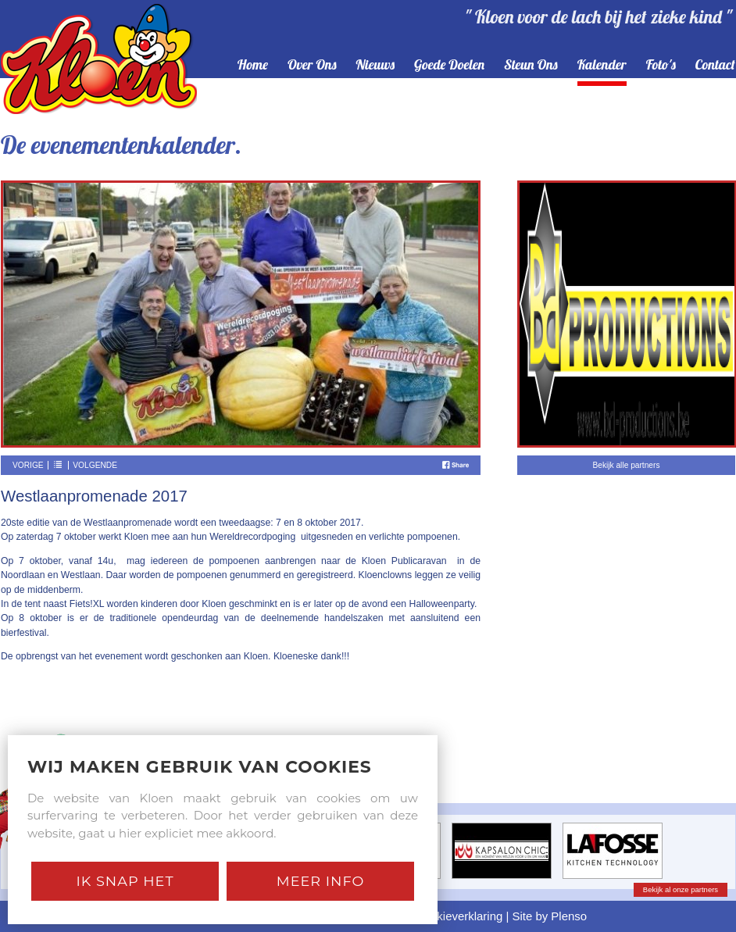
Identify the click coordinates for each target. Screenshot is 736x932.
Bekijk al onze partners (680, 889)
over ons (312, 65)
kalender (602, 65)
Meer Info (321, 881)
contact (715, 65)
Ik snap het (124, 881)
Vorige (28, 465)
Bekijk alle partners (625, 465)
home (253, 65)
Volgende (95, 465)
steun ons (531, 65)
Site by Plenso (550, 916)
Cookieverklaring (459, 916)
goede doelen (449, 65)
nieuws (375, 65)
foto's (661, 65)
